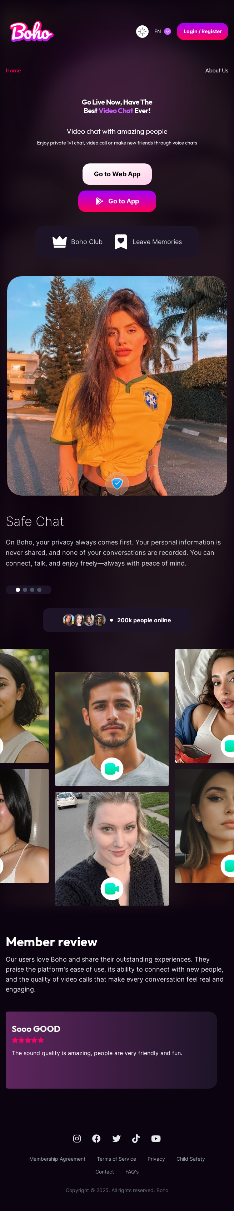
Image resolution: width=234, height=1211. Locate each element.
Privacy (156, 1159)
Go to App (117, 201)
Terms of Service (116, 1159)
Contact (104, 1172)
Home (13, 70)
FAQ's (132, 1172)
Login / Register (203, 31)
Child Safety (190, 1159)
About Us (216, 70)
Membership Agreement (57, 1159)
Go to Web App (117, 174)
